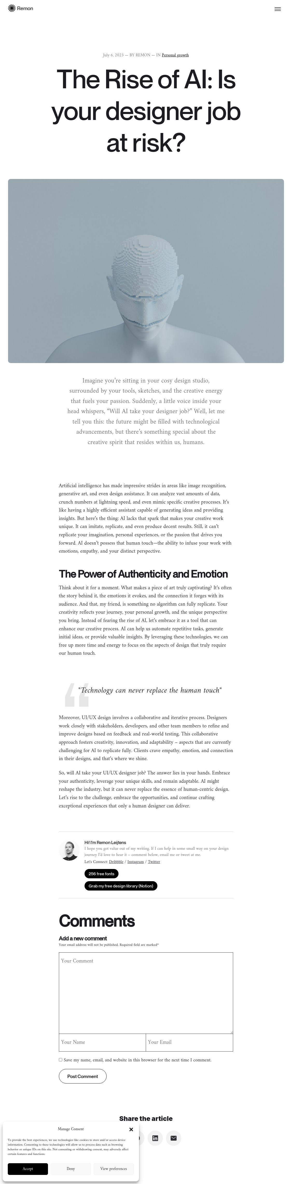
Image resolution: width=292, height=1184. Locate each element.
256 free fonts (101, 873)
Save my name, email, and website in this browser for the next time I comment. (137, 1060)
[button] (131, 1129)
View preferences (113, 1169)
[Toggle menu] (278, 9)
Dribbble (116, 862)
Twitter (154, 862)
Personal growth (175, 55)
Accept (28, 1169)
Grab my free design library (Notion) (121, 885)
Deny (71, 1169)
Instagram (136, 862)
